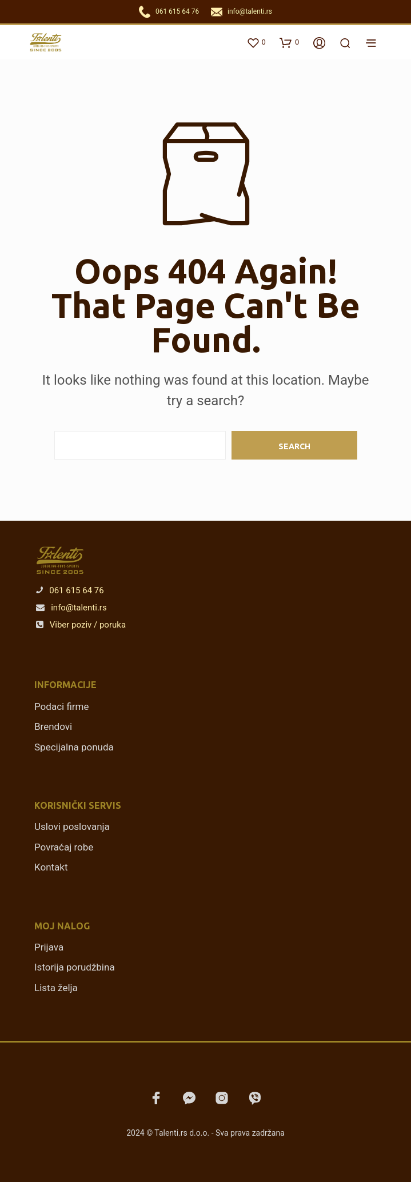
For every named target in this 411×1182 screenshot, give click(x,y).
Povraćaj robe (63, 847)
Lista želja (56, 987)
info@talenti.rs (250, 11)
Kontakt (51, 867)
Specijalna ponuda (74, 747)
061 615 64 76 (177, 11)
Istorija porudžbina (74, 967)
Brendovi (53, 726)
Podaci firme (61, 706)
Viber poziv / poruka (81, 625)
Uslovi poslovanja (72, 826)
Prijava (48, 947)
